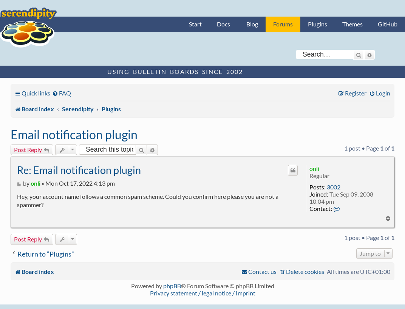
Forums (283, 24)
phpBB (172, 285)
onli (314, 168)
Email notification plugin (74, 134)
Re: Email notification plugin (79, 170)
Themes (352, 24)
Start (195, 24)
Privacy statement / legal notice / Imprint (202, 293)
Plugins (317, 24)
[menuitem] (61, 93)
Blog (252, 24)
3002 (333, 187)
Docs (223, 24)
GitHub (387, 24)
